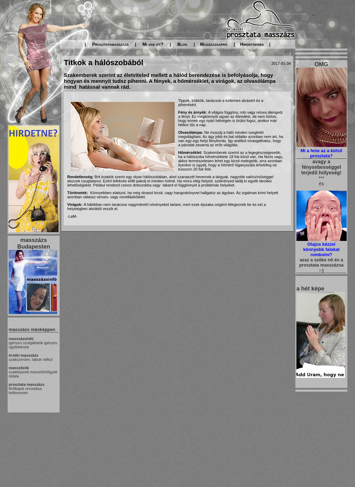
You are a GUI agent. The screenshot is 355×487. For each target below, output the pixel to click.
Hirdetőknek (252, 44)
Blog (182, 44)
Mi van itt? (152, 44)
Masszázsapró (213, 44)
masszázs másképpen (32, 329)
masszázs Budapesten (33, 243)
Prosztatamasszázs (110, 44)
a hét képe (310, 288)
